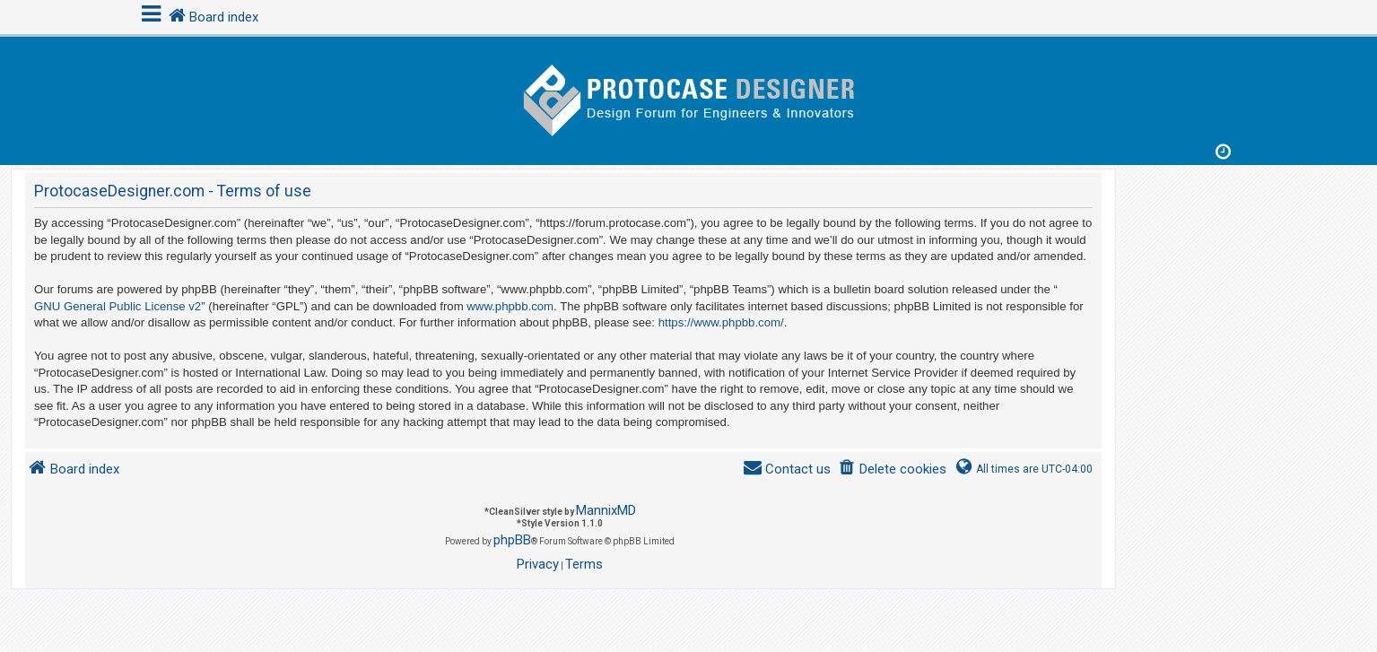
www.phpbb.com (509, 306)
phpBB (512, 540)
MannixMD (606, 510)
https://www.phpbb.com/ (721, 322)
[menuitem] (892, 469)
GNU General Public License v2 (117, 306)
